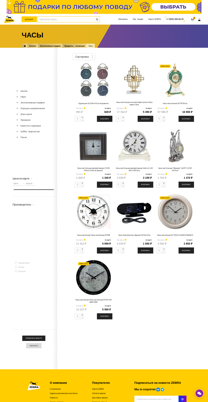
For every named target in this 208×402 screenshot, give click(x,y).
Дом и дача (26, 114)
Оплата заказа (99, 393)
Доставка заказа (100, 397)
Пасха (24, 137)
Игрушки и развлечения (33, 108)
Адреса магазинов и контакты (64, 393)
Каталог (29, 19)
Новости (54, 397)
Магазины (123, 19)
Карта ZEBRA (154, 19)
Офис (23, 96)
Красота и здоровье (31, 125)
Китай (21, 268)
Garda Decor (24, 263)
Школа (24, 90)
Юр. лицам (138, 19)
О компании (55, 389)
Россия (21, 272)
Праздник (25, 119)
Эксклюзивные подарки (50, 46)
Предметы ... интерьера (74, 46)
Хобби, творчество (30, 131)
